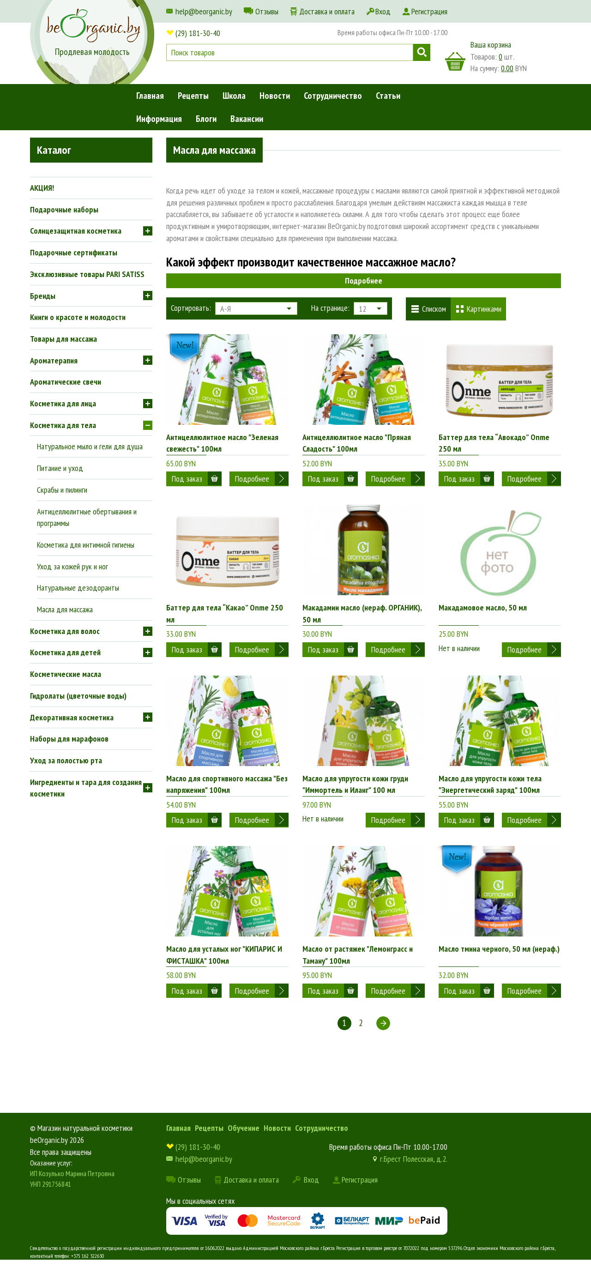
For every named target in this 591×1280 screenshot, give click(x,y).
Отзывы (266, 11)
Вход (383, 11)
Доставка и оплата (327, 11)
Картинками (484, 308)
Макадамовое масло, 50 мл (483, 612)
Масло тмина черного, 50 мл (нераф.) (499, 963)
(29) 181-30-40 (197, 33)
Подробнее (363, 280)
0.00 (507, 68)
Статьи (388, 96)
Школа (234, 96)
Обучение (243, 1147)
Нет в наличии (459, 645)
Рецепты (193, 96)
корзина (455, 61)
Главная (150, 96)
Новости (274, 96)
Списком (434, 308)
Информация (159, 119)
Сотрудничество (333, 96)
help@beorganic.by (203, 11)
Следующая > (383, 1043)
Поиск (421, 52)
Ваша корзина (490, 44)
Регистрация (429, 11)
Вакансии (246, 119)
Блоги (206, 119)
